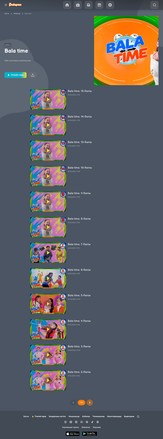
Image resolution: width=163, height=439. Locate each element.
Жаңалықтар (74, 416)
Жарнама (97, 427)
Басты (6, 14)
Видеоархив (129, 416)
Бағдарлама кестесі (57, 416)
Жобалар (17, 14)
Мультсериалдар (114, 416)
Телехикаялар (98, 416)
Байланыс (86, 427)
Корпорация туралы (70, 427)
